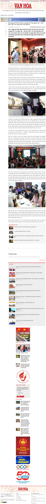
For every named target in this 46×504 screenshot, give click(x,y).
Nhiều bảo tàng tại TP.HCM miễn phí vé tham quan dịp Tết (25, 226)
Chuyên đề (39, 10)
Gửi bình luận (42, 260)
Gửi (17, 396)
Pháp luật (42, 10)
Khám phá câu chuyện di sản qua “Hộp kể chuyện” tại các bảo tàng (27, 240)
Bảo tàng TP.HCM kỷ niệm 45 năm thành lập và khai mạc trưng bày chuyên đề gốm (28, 236)
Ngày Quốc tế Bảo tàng (37, 248)
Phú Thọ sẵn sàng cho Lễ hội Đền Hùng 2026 (24, 284)
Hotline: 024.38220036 (26, 1)
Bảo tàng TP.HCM (12, 250)
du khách (29, 248)
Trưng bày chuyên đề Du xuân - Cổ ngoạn (22, 231)
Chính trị (4, 10)
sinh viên (24, 248)
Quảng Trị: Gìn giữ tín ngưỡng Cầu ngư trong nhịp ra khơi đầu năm (28, 266)
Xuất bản (12, 10)
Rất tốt (19, 391)
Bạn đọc (16, 12)
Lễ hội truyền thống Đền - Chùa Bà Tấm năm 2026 (25, 302)
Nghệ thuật (23, 10)
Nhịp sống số (19, 12)
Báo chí (10, 10)
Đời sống (28, 10)
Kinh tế (31, 10)
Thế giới (24, 12)
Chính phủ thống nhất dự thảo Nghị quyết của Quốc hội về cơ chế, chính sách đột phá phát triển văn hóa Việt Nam (25, 423)
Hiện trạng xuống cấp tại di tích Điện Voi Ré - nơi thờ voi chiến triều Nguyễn (25, 403)
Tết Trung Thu (20, 342)
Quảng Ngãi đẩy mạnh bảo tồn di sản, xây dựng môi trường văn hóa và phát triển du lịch (29, 309)
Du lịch (18, 10)
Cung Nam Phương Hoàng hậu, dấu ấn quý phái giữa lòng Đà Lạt (28, 314)
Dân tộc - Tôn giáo (34, 10)
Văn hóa (7, 10)
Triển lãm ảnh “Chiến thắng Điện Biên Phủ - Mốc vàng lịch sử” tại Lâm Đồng (30, 278)
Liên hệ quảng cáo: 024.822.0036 (21, 500)
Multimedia (27, 12)
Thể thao (15, 10)
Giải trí (26, 10)
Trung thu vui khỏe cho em (22, 353)
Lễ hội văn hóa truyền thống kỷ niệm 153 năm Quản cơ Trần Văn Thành (29, 272)
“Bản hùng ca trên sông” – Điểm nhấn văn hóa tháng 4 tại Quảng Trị (28, 296)
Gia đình (20, 10)
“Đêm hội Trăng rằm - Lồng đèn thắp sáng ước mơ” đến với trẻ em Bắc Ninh (25, 365)
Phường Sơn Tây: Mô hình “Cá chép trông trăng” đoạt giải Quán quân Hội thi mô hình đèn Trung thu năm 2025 (25, 358)
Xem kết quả (22, 396)
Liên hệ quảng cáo (35, 1)
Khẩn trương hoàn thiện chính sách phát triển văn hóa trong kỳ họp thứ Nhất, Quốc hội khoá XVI (25, 431)
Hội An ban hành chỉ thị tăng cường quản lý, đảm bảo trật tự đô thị (28, 290)
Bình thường (20, 393)
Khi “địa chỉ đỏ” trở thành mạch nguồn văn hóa (24, 320)
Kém (18, 394)
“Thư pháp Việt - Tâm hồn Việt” (15, 248)
